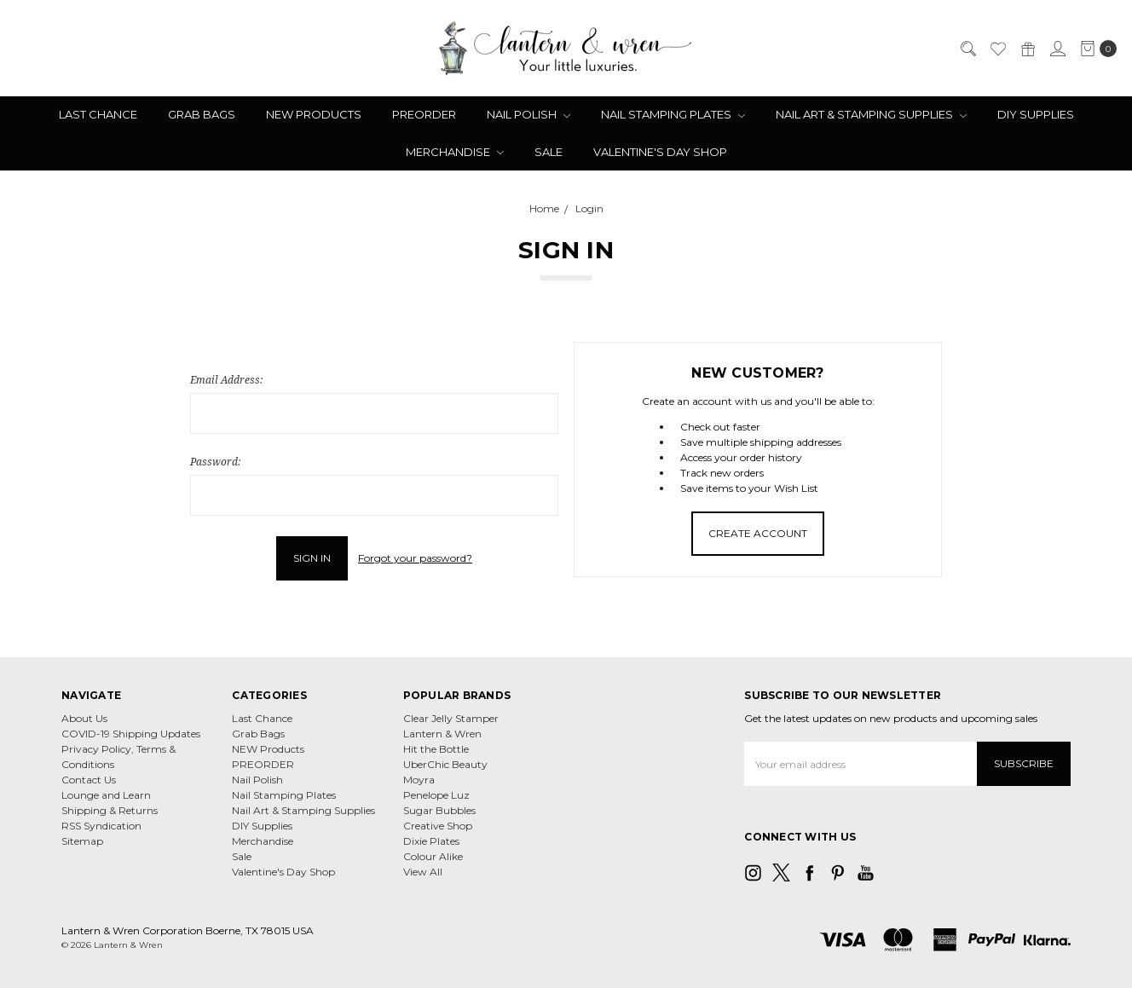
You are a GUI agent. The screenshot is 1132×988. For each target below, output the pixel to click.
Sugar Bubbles (439, 810)
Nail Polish (528, 114)
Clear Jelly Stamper (451, 718)
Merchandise (455, 152)
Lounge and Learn (106, 795)
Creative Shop (437, 825)
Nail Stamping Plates (673, 114)
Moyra (419, 779)
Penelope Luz (436, 795)
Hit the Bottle (436, 748)
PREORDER (424, 114)
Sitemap (82, 841)
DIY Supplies (1035, 114)
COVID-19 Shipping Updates (130, 733)
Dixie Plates (431, 841)
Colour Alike (433, 856)
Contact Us (88, 779)
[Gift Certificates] (1027, 48)
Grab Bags (201, 114)
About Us (84, 718)
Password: (215, 461)
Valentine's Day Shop (660, 152)
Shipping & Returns (109, 810)
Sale (548, 152)
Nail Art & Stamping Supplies (871, 114)
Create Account (757, 533)
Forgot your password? (415, 558)
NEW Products (313, 114)
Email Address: (226, 380)
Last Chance (98, 114)
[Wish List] (997, 48)
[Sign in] (1057, 48)
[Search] (967, 48)
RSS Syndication (101, 825)
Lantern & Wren (442, 733)
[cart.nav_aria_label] (1095, 48)
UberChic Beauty (445, 764)
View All (422, 871)
